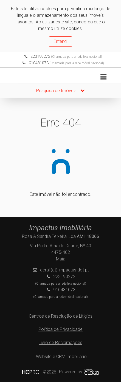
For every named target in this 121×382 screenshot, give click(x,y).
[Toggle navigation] (103, 77)
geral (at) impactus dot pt (64, 270)
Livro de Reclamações (60, 342)
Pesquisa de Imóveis (60, 90)
